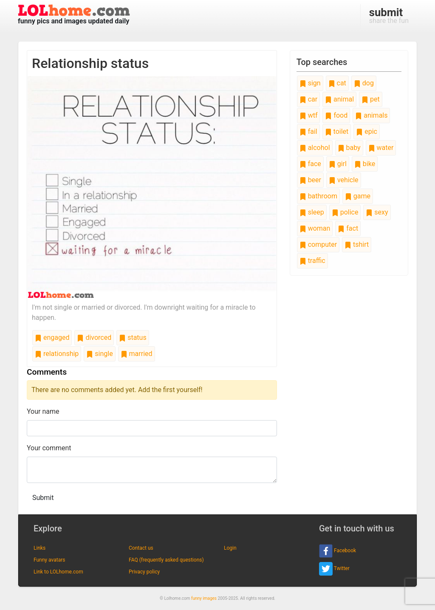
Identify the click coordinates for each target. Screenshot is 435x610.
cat (337, 83)
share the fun (389, 15)
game (357, 196)
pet (371, 99)
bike (364, 164)
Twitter (334, 569)
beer (310, 180)
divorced (94, 337)
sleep (311, 212)
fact (348, 228)
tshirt (357, 244)
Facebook (337, 551)
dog (364, 83)
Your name (43, 411)
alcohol (314, 148)
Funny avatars (49, 560)
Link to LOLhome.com (58, 572)
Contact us (141, 548)
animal (339, 99)
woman (314, 228)
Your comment (49, 448)
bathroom (318, 196)
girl (338, 164)
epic (366, 131)
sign (310, 83)
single (99, 354)
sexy (377, 212)
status (132, 337)
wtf (308, 115)
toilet (337, 131)
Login (230, 548)
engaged (52, 337)
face (310, 164)
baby (349, 148)
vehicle (344, 180)
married (137, 354)
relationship (57, 354)
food (336, 115)
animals (371, 115)
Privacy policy (144, 572)
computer (318, 244)
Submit (43, 498)
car (308, 99)
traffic (312, 261)
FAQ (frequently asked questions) (166, 560)
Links (39, 548)
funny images (204, 598)
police (345, 212)
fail (308, 131)
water (381, 148)
